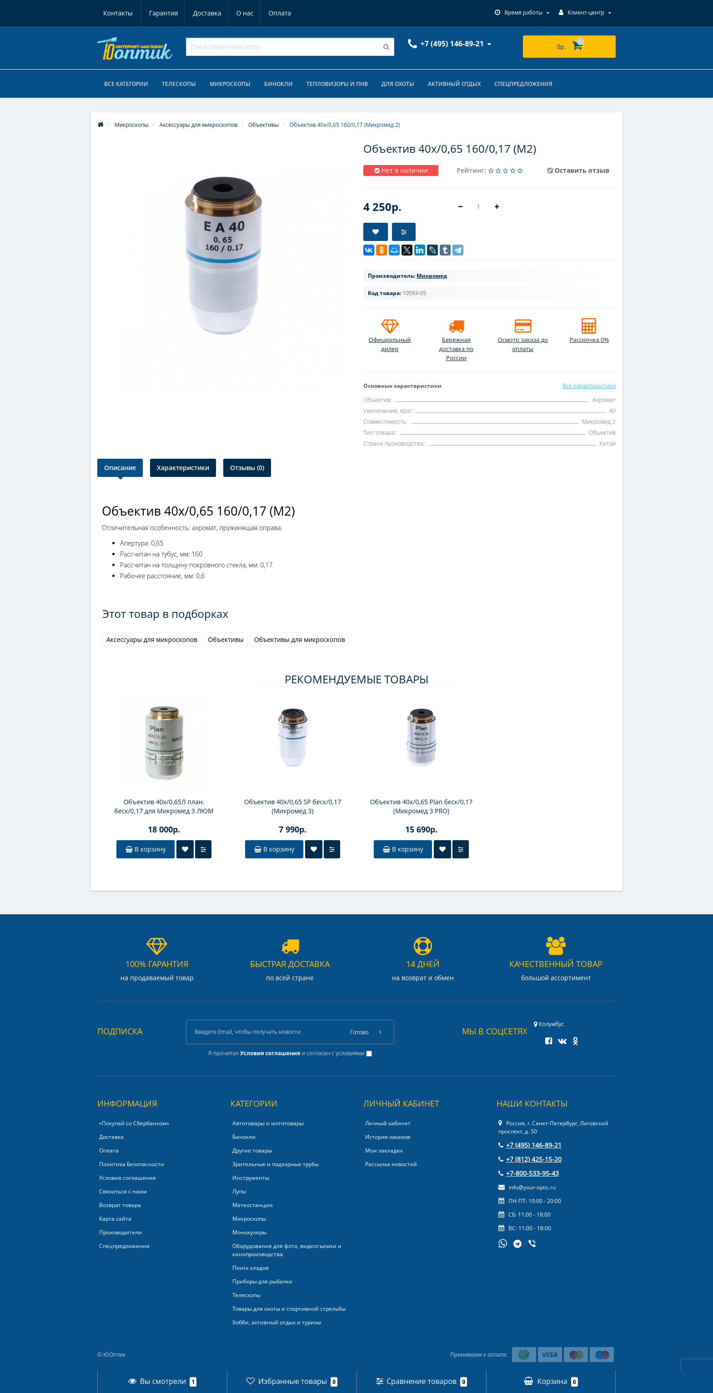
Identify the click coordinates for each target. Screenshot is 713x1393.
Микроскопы (230, 84)
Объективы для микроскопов (299, 639)
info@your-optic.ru (527, 1187)
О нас (202, 13)
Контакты (281, 13)
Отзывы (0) (247, 467)
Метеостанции (252, 1205)
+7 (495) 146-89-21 (530, 1145)
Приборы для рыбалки (262, 1281)
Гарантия (117, 13)
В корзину (146, 849)
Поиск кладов (250, 1268)
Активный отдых (454, 84)
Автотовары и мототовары (268, 1123)
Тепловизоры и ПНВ (337, 84)
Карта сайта (115, 1219)
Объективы (225, 639)
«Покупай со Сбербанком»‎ (134, 1123)
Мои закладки (384, 1150)
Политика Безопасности (131, 1164)
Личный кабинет (388, 1123)
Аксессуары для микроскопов (151, 639)
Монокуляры (249, 1232)
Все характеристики (589, 386)
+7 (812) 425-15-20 (530, 1159)
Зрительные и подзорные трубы (275, 1164)
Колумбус (549, 1024)
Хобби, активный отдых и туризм (276, 1322)
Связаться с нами (123, 1191)
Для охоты (398, 84)
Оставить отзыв (582, 170)
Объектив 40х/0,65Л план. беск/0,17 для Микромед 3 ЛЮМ (163, 806)
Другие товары (252, 1150)
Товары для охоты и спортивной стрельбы (289, 1309)
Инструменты (250, 1178)
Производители (120, 1232)
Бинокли (278, 84)
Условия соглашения (127, 1178)
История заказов (387, 1137)
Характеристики (183, 467)
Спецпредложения (523, 84)
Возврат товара (120, 1205)
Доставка (163, 13)
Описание (120, 467)
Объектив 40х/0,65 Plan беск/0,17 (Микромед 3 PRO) (421, 806)
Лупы (239, 1191)
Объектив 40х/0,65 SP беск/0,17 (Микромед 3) (292, 806)
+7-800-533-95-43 (528, 1173)
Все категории (126, 84)
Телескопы (179, 84)
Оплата (238, 13)
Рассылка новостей (391, 1164)
